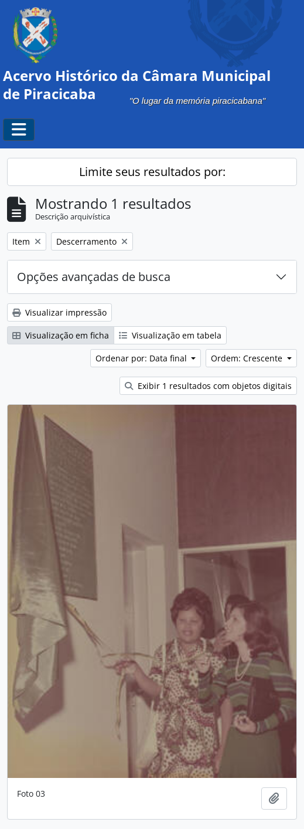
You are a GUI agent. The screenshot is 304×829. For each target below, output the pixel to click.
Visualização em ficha (60, 335)
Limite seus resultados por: (152, 172)
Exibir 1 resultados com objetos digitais (208, 385)
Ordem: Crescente (248, 358)
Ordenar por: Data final (142, 358)
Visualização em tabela (170, 335)
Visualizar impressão (59, 312)
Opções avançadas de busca (93, 277)
